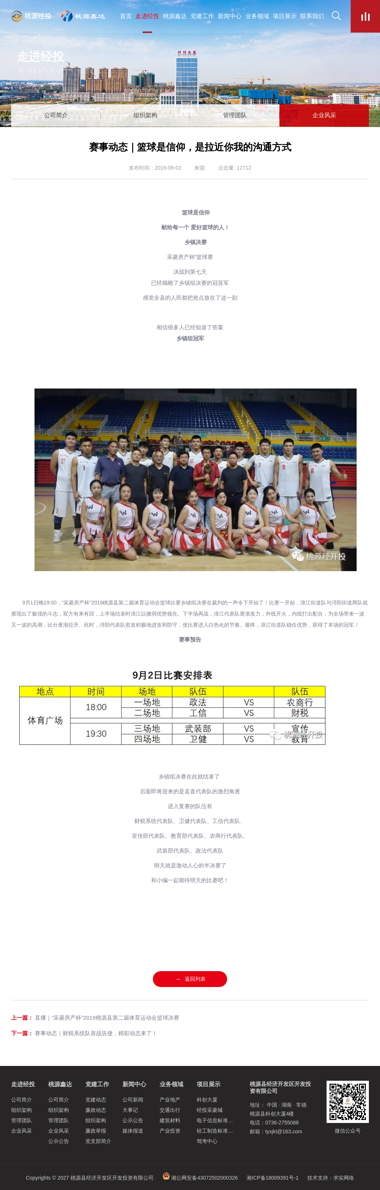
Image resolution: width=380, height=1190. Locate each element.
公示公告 (58, 1141)
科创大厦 (207, 1100)
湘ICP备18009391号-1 (272, 1178)
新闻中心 (134, 1084)
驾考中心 (207, 1141)
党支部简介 (98, 1141)
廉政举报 (95, 1131)
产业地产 (170, 1100)
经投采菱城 (210, 1110)
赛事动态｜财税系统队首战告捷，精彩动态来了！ (96, 1033)
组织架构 (21, 1110)
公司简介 (21, 1100)
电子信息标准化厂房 (220, 1120)
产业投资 (170, 1131)
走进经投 (23, 1084)
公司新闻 (132, 1100)
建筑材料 (170, 1120)
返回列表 (190, 979)
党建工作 (97, 1084)
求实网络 (343, 1178)
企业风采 (21, 1131)
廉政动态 (95, 1110)
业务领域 (171, 1084)
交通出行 (170, 1110)
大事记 (130, 1110)
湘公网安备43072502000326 (204, 1178)
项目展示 (208, 1084)
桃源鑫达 (60, 1084)
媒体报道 (132, 1131)
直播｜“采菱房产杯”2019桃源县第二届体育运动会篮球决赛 (107, 1017)
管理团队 (21, 1120)
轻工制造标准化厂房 (220, 1131)
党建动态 (95, 1100)
